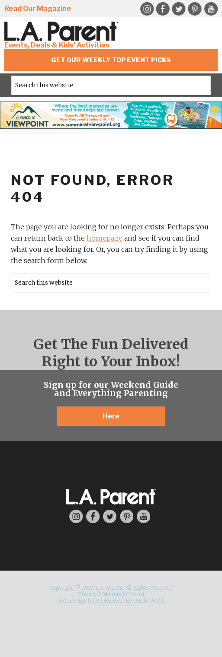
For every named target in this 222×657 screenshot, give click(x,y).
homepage (104, 238)
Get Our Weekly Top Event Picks (111, 59)
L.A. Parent (62, 31)
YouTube (211, 9)
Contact (135, 594)
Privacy (87, 594)
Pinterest (195, 9)
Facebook (163, 9)
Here (111, 416)
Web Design (72, 600)
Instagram (147, 9)
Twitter (179, 9)
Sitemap (111, 594)
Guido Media (149, 600)
